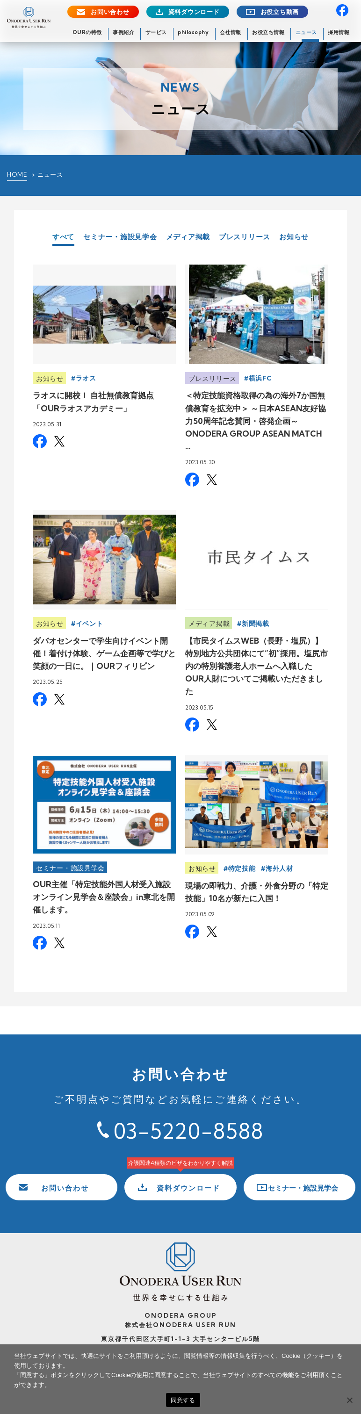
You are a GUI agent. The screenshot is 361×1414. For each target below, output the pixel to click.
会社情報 (230, 32)
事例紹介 (123, 32)
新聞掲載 (255, 623)
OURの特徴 (87, 32)
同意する (183, 1400)
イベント (89, 623)
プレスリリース (244, 236)
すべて (63, 237)
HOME (17, 174)
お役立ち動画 (279, 12)
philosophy (193, 32)
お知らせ (294, 236)
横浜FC (260, 378)
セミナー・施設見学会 (120, 236)
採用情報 (338, 32)
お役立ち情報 (268, 32)
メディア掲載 (188, 236)
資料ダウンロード (194, 12)
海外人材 (279, 868)
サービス (156, 32)
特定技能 (242, 868)
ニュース (306, 32)
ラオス (86, 378)
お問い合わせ (110, 12)
